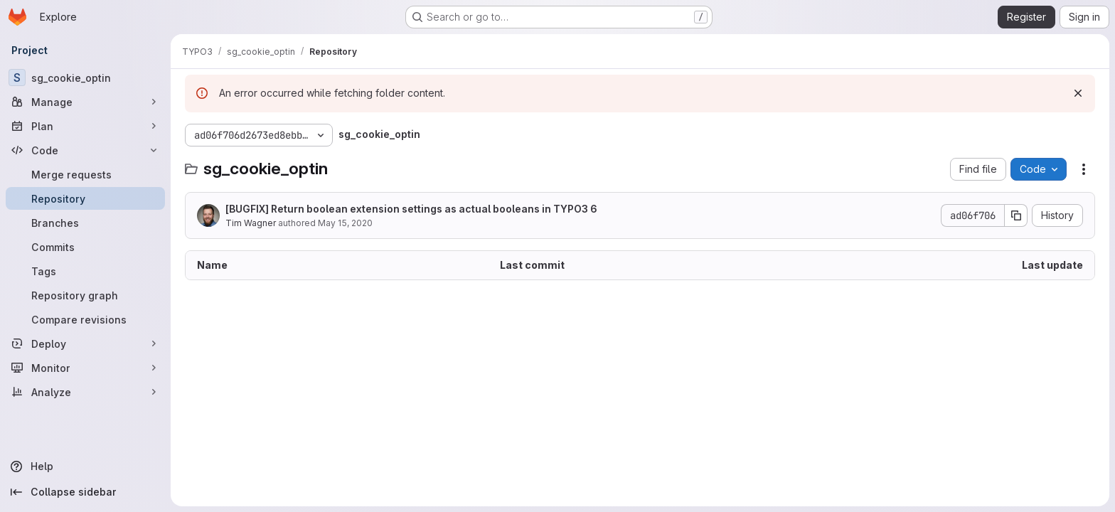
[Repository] (85, 198)
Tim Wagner (250, 223)
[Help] (85, 466)
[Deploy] (85, 343)
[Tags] (85, 271)
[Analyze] (85, 391)
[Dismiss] (1078, 93)
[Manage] (85, 101)
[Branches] (85, 222)
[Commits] (85, 246)
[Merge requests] (85, 174)
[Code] (85, 150)
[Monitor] (85, 367)
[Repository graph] (85, 295)
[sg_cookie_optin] (85, 77)
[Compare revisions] (85, 319)
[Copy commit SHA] (1016, 215)
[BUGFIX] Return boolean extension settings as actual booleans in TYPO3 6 (411, 209)
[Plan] (85, 125)
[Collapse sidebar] (85, 492)
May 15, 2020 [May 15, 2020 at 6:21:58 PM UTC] (345, 223)
